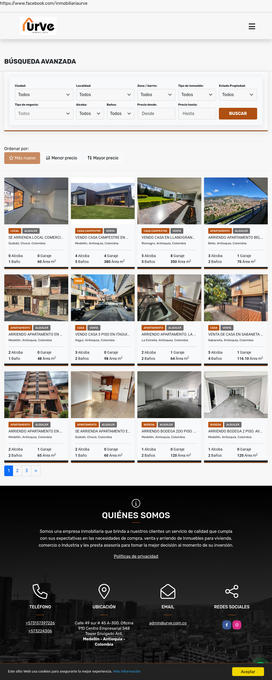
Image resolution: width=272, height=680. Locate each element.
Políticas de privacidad (136, 556)
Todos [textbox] (24, 94)
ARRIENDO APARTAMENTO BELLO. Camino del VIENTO (236, 237)
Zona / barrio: (147, 86)
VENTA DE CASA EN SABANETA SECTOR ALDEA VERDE (236, 334)
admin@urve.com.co (168, 623)
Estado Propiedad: (232, 86)
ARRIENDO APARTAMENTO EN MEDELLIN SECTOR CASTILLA (36, 334)
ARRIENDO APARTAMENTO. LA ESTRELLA (169, 334)
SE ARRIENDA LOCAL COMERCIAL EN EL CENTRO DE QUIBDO (36, 237)
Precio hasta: (187, 104)
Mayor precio (102, 157)
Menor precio (61, 157)
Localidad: (83, 86)
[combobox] (44, 95)
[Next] (36, 470)
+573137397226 (40, 623)
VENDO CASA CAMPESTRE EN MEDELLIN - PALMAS (103, 237)
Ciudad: (20, 86)
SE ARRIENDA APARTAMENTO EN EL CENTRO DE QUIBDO (103, 431)
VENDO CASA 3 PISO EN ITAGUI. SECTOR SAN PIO (103, 334)
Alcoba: (81, 104)
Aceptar (248, 671)
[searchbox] (44, 113)
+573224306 (40, 631)
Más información (141, 672)
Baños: (112, 104)
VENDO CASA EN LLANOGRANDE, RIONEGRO (169, 237)
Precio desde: (147, 104)
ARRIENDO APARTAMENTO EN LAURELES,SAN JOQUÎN (36, 431)
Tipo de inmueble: (190, 86)
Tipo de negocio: (27, 104)
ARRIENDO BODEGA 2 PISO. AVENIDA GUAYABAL (236, 431)
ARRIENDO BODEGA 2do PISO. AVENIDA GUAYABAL (169, 431)
